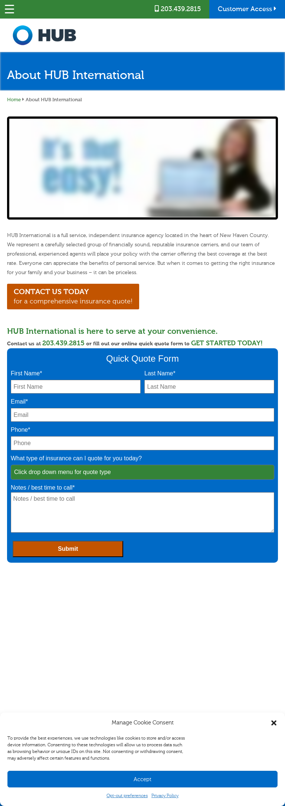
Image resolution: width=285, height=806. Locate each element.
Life (9, 687)
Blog (215, 654)
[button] (274, 723)
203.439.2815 (178, 9)
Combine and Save (160, 671)
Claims (148, 646)
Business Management (95, 653)
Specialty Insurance (24, 670)
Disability (14, 678)
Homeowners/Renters (26, 653)
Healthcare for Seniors (27, 695)
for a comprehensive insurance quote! (75, 296)
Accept (142, 779)
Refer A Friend (155, 663)
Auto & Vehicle (20, 662)
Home (14, 99)
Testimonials (223, 663)
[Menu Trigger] (9, 9)
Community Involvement (235, 671)
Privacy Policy (164, 795)
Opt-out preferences (127, 795)
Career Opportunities (231, 646)
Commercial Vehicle (93, 661)
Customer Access (247, 9)
